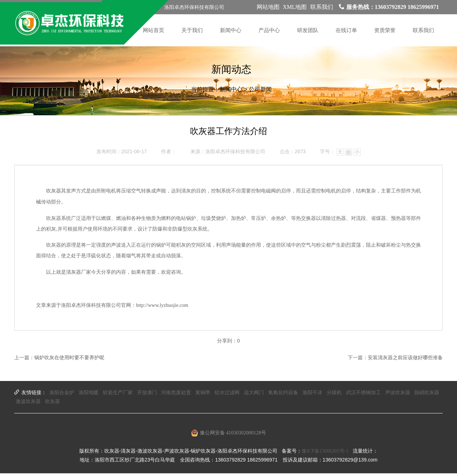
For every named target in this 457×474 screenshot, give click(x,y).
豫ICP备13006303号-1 (325, 451)
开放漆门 (147, 393)
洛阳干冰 (312, 393)
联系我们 (321, 7)
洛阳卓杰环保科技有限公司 (235, 152)
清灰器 (73, 272)
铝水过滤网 (227, 393)
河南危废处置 (176, 393)
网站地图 (268, 7)
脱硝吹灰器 (426, 393)
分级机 (334, 393)
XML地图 (295, 7)
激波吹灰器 (28, 402)
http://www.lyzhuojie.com (162, 305)
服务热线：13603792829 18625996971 (389, 7)
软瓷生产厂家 (118, 393)
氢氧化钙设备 (283, 393)
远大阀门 (254, 393)
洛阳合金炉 (61, 393)
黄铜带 (202, 393)
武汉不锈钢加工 (363, 393)
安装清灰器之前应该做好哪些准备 (405, 358)
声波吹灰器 (397, 393)
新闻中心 (231, 91)
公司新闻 (260, 91)
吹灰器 (53, 191)
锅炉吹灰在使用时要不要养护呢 (69, 358)
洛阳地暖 (89, 393)
